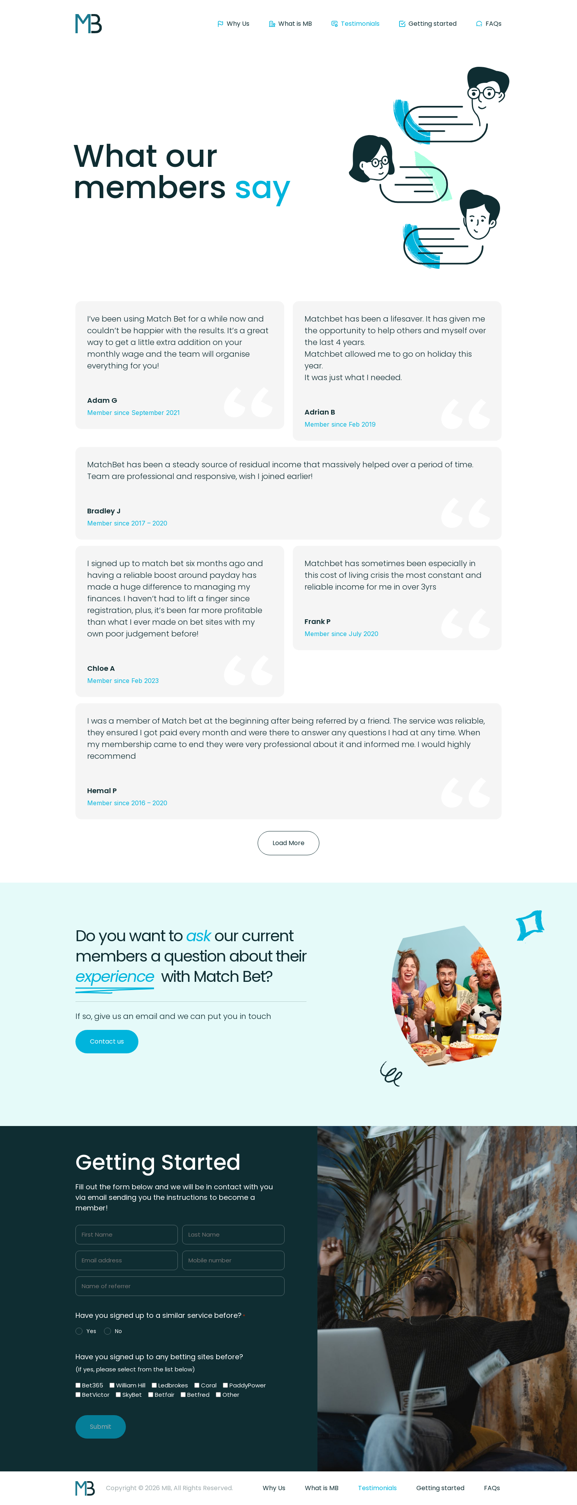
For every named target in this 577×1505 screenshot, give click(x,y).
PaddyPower (247, 1385)
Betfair (164, 1395)
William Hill (130, 1385)
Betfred (198, 1395)
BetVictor (95, 1395)
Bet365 (92, 1385)
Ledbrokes (173, 1385)
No (118, 1331)
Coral (209, 1385)
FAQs (492, 1488)
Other (230, 1395)
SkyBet (132, 1395)
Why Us (274, 1488)
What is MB (322, 1488)
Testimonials (377, 1488)
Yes (91, 1331)
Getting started (440, 1488)
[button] (288, 843)
